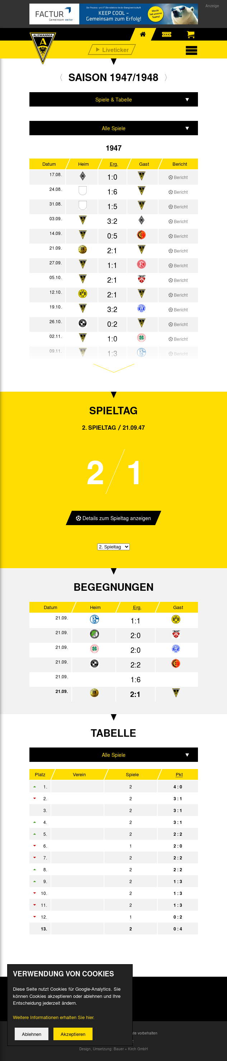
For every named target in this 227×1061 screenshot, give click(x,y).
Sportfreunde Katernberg (102, 869)
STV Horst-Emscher (102, 834)
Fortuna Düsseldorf (102, 846)
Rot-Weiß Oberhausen (102, 786)
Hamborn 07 (102, 822)
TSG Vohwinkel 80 (102, 917)
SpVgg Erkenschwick (102, 798)
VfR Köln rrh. (102, 893)
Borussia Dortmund (102, 810)
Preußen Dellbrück (102, 881)
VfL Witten (102, 905)
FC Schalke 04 (102, 857)
